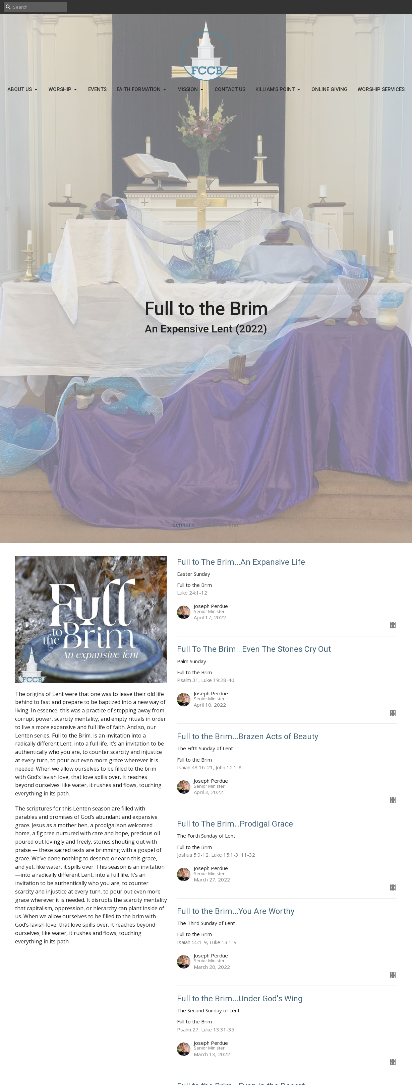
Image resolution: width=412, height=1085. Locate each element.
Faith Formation (142, 89)
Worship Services (381, 89)
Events (97, 89)
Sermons (183, 525)
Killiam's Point (278, 89)
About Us (23, 89)
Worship (63, 89)
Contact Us (230, 89)
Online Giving (329, 89)
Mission (190, 89)
